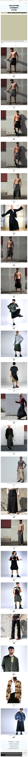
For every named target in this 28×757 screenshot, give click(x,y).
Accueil (2, 0)
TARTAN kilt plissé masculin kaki (14, 357)
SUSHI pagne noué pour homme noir (14, 294)
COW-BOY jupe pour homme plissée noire (14, 74)
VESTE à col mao (14, 672)
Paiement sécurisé (25, 750)
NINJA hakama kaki (14, 200)
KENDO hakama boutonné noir (14, 515)
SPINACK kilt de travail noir (14, 578)
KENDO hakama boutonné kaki (14, 546)
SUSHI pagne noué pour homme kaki (14, 263)
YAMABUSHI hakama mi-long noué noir (14, 420)
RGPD (4, 749)
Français (21, 0)
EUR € (26, 0)
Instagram (8, 0)
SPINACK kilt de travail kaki (14, 609)
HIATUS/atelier (14, 744)
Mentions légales (7, 749)
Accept (3, 754)
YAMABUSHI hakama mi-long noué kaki (14, 452)
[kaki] (14, 76)
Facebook (5, 0)
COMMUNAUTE (14, 748)
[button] (14, 5)
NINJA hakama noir (14, 231)
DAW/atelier (14, 746)
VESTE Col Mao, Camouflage (14, 704)
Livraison (22, 749)
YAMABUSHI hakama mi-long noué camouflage (14, 483)
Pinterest (12, 0)
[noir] (13, 76)
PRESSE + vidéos (14, 741)
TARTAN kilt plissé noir (14, 326)
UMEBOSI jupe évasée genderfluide (14, 735)
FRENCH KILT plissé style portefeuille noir (14, 137)
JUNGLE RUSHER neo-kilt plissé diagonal (14, 389)
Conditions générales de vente (15, 749)
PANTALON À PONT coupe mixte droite (14, 641)
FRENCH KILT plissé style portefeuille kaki (14, 168)
